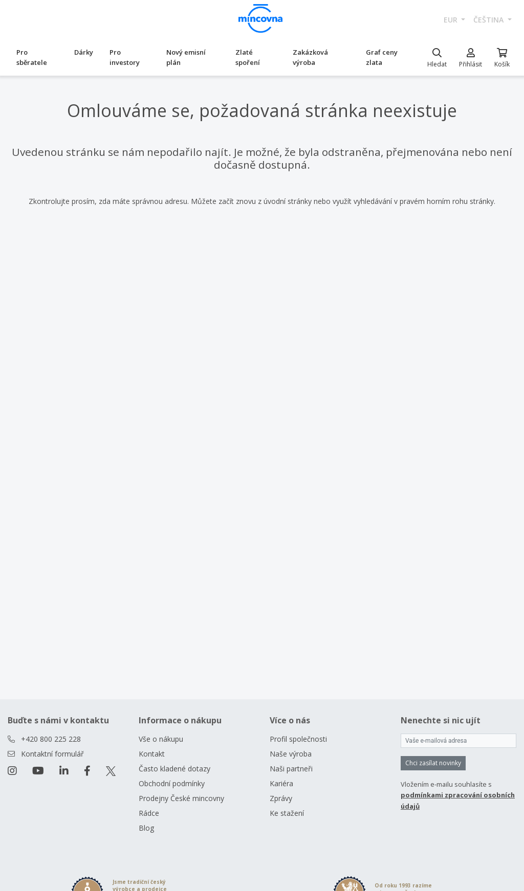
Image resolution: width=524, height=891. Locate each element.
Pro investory (125, 57)
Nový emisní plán (186, 57)
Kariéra (281, 783)
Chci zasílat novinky (433, 763)
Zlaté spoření (247, 57)
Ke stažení (287, 813)
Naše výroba (291, 754)
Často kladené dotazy (174, 768)
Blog (146, 828)
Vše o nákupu (161, 739)
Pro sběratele (31, 57)
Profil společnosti (298, 739)
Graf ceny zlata (382, 57)
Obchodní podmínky (172, 783)
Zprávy (281, 798)
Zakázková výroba (310, 57)
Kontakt (152, 754)
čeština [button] (489, 20)
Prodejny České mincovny (181, 798)
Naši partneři (291, 768)
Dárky (83, 52)
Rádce (149, 813)
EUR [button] (452, 20)
